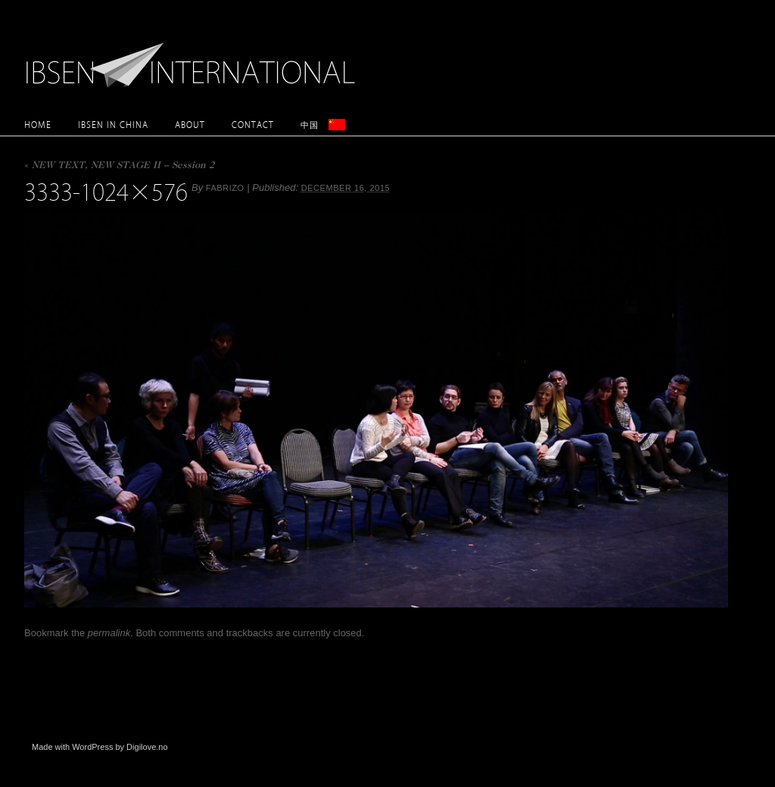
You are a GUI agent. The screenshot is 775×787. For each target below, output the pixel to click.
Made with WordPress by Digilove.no (100, 746)
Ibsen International (194, 57)
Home (37, 124)
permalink (109, 633)
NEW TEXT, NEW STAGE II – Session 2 (119, 166)
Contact (253, 124)
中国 (309, 124)
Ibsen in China (113, 124)
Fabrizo (225, 187)
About (190, 124)
